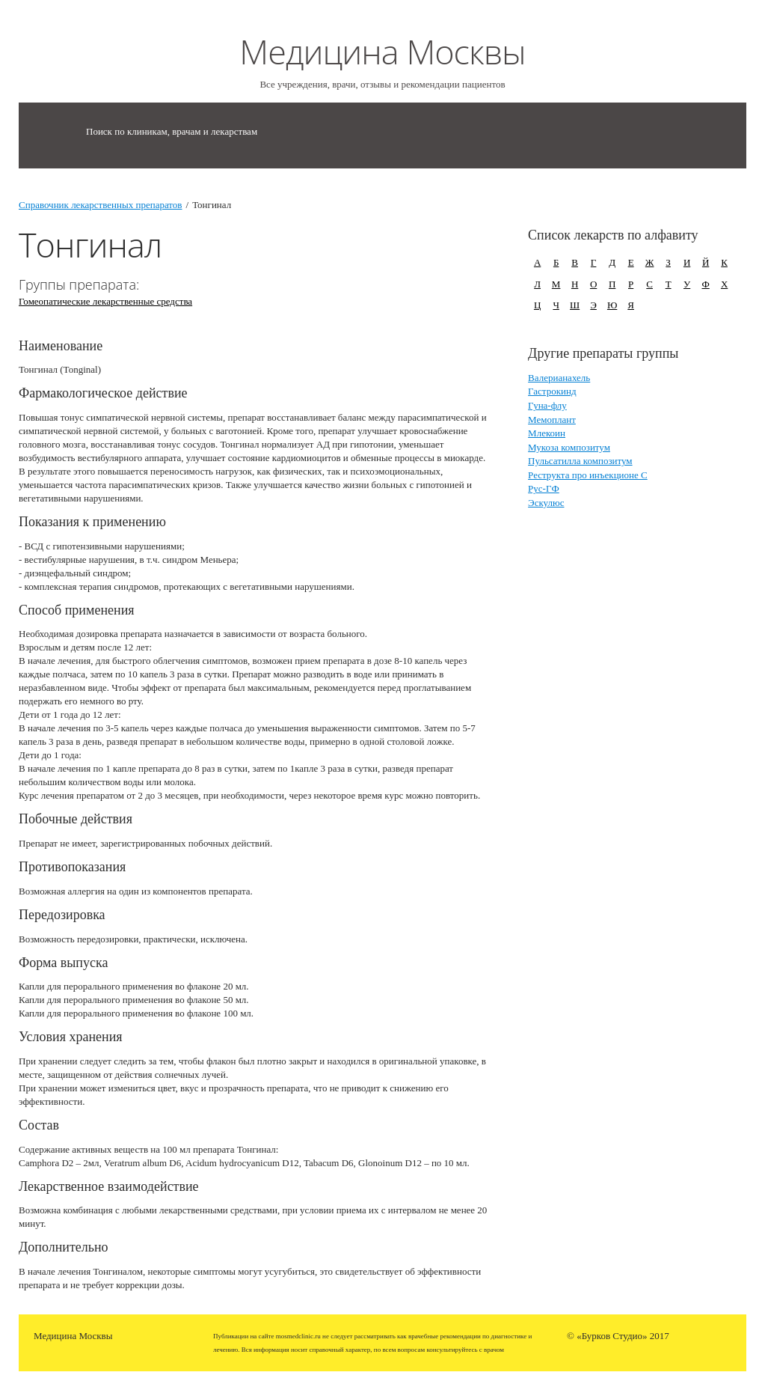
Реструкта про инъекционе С (588, 475)
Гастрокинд (552, 391)
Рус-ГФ (543, 488)
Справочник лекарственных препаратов (100, 204)
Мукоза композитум (569, 447)
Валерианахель (559, 377)
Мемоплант (552, 419)
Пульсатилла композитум (580, 460)
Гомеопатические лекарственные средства (105, 301)
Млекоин (546, 433)
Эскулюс (546, 502)
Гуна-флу (547, 405)
